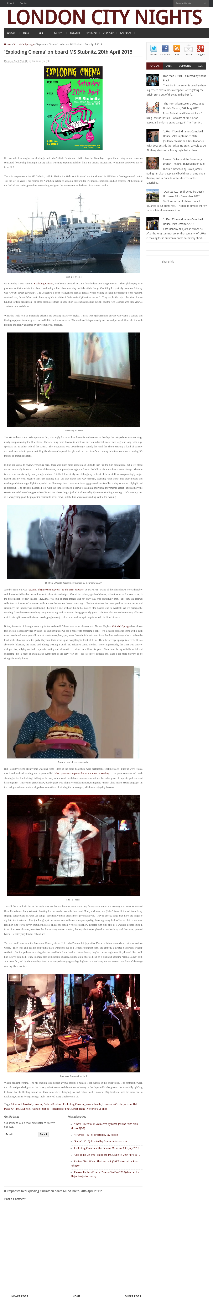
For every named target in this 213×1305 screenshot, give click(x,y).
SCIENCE (91, 33)
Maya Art (9, 1108)
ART (40, 33)
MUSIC (58, 33)
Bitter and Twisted (21, 1104)
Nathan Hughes (40, 1108)
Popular (155, 66)
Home (7, 44)
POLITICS (125, 33)
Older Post (133, 1296)
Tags (200, 66)
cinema (37, 1104)
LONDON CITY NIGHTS (104, 17)
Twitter (153, 54)
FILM (26, 33)
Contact (24, 3)
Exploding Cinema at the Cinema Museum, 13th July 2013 (106, 1148)
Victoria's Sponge (24, 44)
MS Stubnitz (23, 1108)
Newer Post (19, 1296)
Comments (185, 66)
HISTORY (108, 33)
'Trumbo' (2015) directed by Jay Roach (96, 1134)
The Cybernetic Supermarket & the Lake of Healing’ (82, 773)
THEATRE (75, 33)
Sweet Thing (78, 1108)
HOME (11, 33)
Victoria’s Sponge (121, 626)
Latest (169, 66)
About (10, 3)
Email (189, 54)
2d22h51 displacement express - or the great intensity (56, 589)
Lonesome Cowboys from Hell (120, 1104)
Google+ (200, 54)
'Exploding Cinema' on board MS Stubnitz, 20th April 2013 (107, 1154)
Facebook (165, 54)
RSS (177, 54)
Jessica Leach (93, 1104)
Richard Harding (60, 1108)
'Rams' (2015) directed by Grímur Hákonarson (100, 1141)
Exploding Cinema (43, 283)
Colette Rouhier (52, 1104)
